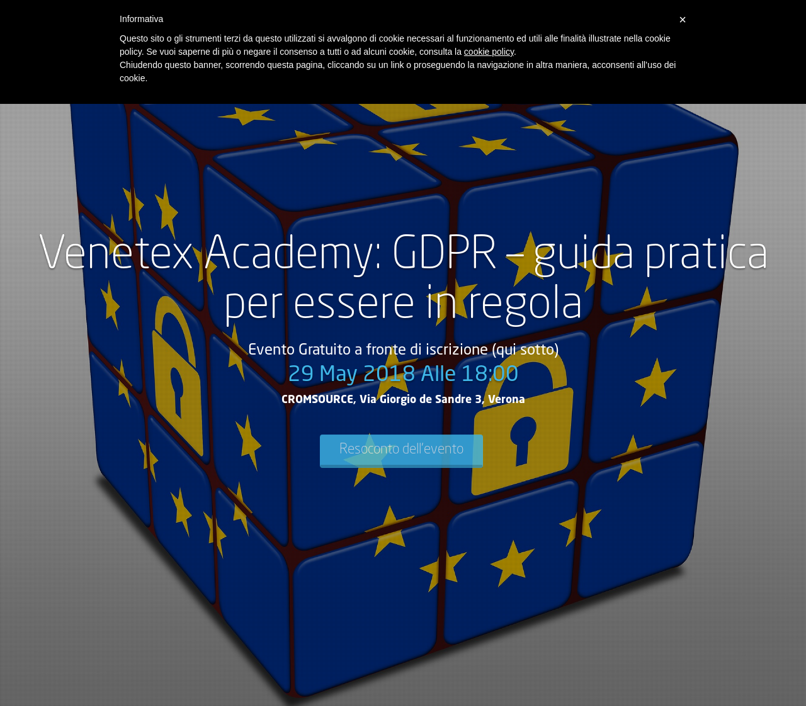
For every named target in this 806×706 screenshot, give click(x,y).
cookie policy (489, 52)
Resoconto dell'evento (401, 450)
